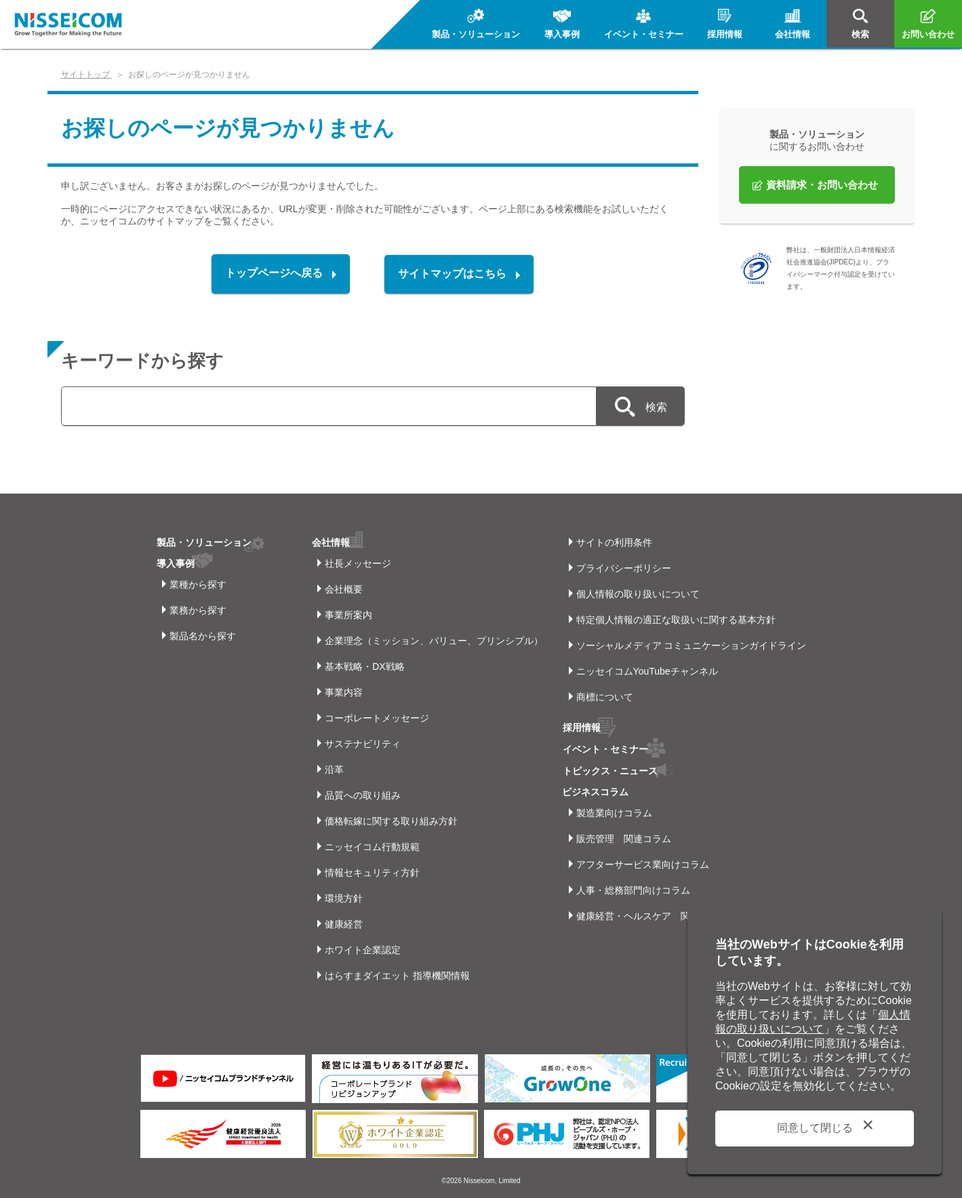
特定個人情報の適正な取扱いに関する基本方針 (676, 619)
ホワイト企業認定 (363, 949)
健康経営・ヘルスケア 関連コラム (652, 914)
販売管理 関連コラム (623, 836)
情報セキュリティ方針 (372, 872)
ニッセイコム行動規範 (372, 846)
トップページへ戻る (274, 273)
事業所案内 (348, 615)
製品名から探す (202, 636)
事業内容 (344, 692)
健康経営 (344, 924)
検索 (655, 407)
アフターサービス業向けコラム (642, 862)
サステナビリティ (363, 743)
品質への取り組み (363, 795)
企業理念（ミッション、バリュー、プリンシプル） (434, 640)
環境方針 (344, 898)
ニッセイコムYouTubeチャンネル (647, 671)
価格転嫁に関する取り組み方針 (391, 821)
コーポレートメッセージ (377, 718)
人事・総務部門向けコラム (633, 888)
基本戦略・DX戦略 (364, 666)
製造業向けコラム (614, 810)
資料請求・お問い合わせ (822, 185)
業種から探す (197, 584)
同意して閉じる (815, 1128)
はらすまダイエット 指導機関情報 (397, 975)
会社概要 (344, 589)
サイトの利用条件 (614, 542)
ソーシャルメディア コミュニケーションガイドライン (691, 645)
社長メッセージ (358, 563)
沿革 (334, 769)
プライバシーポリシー (623, 568)
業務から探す (197, 610)
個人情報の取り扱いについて (638, 593)
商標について (604, 697)
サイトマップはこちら (453, 273)
